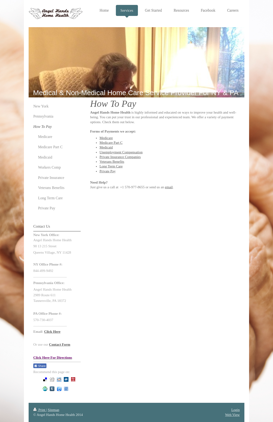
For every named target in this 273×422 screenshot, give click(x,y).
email (169, 187)
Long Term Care (111, 166)
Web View (232, 415)
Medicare (106, 138)
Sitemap (53, 410)
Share (40, 366)
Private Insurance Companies (120, 157)
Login (235, 410)
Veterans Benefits (111, 161)
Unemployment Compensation (121, 152)
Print (39, 410)
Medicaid (106, 147)
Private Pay (107, 171)
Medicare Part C (110, 142)
